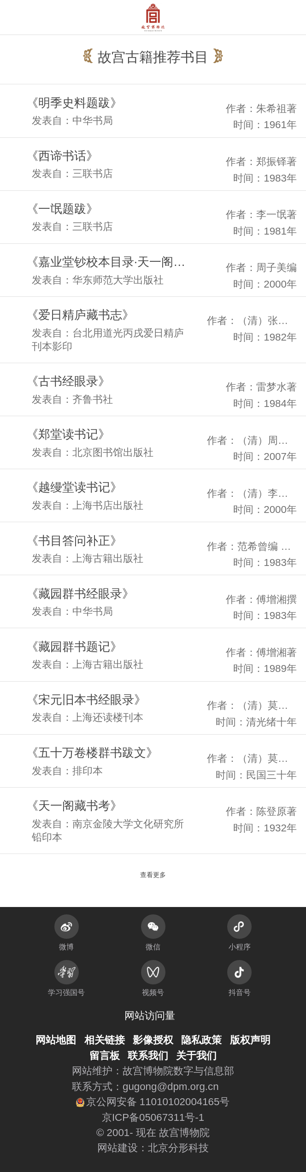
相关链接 (104, 1040)
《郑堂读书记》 (68, 434)
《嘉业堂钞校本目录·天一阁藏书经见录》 (110, 262)
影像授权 (153, 1040)
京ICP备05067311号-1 (153, 1117)
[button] (279, 17)
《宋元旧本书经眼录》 (86, 700)
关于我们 (196, 1055)
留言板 (104, 1055)
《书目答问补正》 (74, 541)
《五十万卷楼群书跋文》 (92, 753)
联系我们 (148, 1055)
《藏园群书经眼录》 (80, 594)
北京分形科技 (178, 1148)
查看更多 (153, 874)
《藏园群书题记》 (74, 647)
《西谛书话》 (62, 156)
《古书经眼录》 (68, 381)
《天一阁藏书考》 (74, 806)
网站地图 (55, 1040)
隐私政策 (201, 1040)
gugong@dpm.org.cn (171, 1086)
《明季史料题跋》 (74, 103)
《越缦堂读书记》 (74, 487)
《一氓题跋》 (62, 209)
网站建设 (117, 1148)
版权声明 (250, 1040)
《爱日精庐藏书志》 (80, 315)
